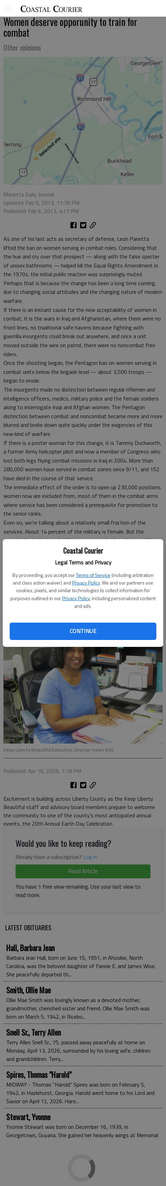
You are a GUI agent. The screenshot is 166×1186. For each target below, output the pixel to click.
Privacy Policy (86, 582)
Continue (83, 631)
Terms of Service (93, 575)
